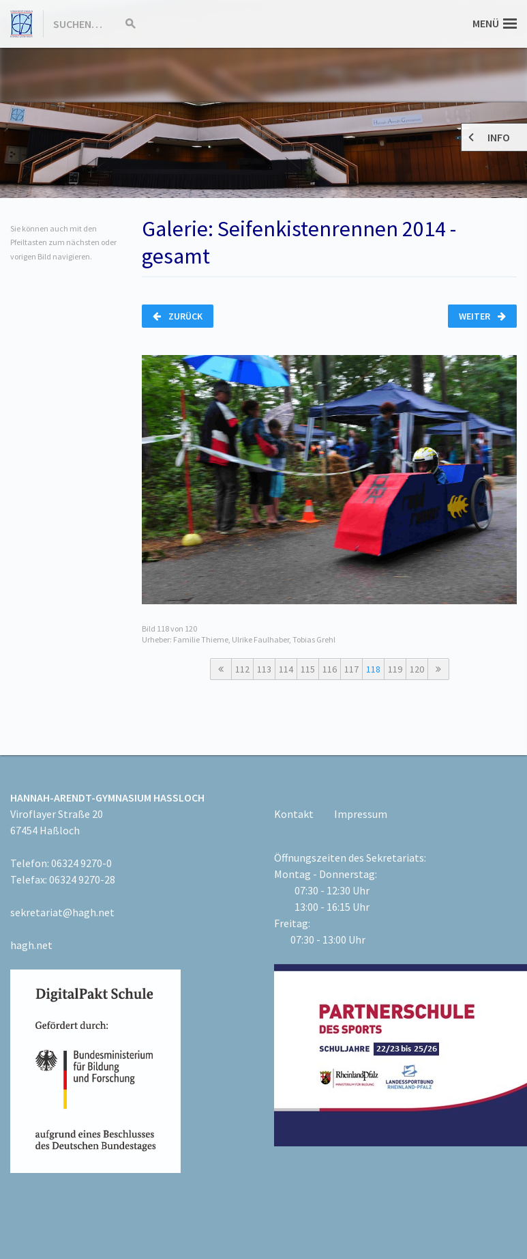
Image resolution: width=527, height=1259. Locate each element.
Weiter (482, 316)
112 (242, 669)
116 (329, 669)
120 (417, 669)
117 (351, 669)
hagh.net (31, 945)
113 (264, 669)
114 (286, 669)
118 (373, 669)
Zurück (177, 316)
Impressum (360, 814)
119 (395, 669)
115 (308, 669)
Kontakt (294, 814)
